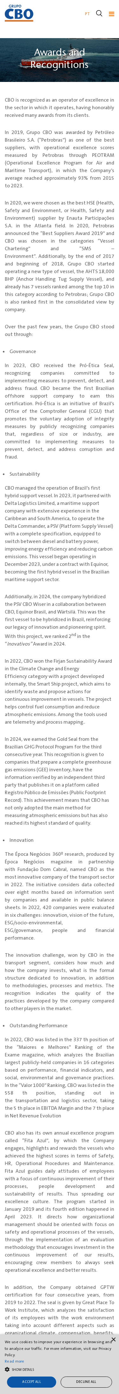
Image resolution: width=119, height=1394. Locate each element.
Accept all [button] (31, 1382)
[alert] (59, 1364)
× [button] (113, 1339)
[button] (59, 1369)
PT (87, 14)
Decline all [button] (86, 1382)
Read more (14, 1361)
